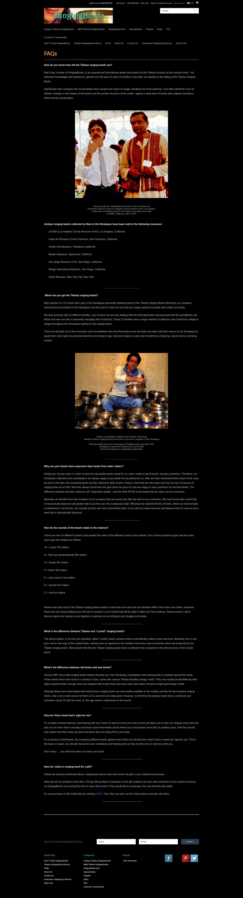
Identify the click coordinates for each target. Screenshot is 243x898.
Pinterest (186, 858)
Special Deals (135, 29)
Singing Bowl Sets (117, 29)
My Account (120, 3)
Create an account (165, 3)
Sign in (153, 3)
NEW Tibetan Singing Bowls (91, 29)
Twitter (194, 858)
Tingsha (149, 29)
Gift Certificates (133, 3)
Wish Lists (145, 3)
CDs (168, 29)
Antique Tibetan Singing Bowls (59, 29)
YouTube (177, 858)
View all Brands (130, 861)
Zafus (160, 29)
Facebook (169, 858)
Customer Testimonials (55, 37)
